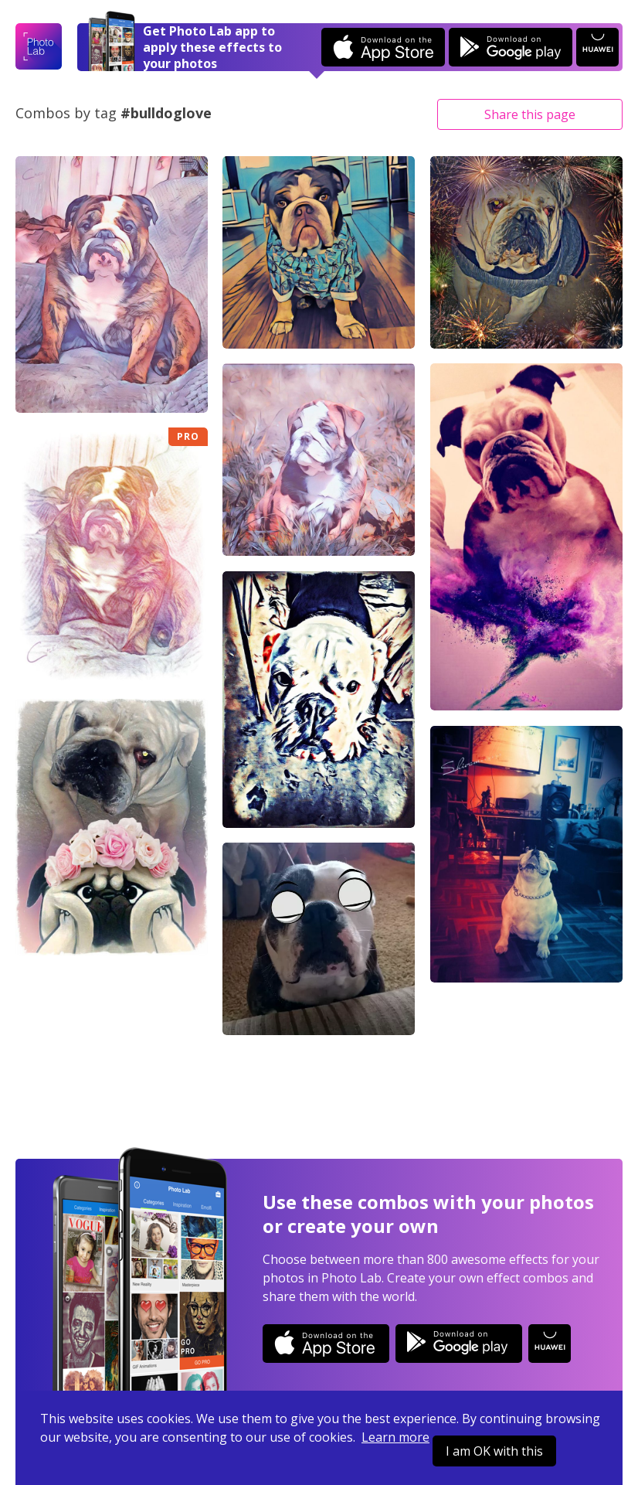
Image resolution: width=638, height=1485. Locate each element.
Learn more (395, 1437)
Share (529, 114)
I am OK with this (494, 1450)
